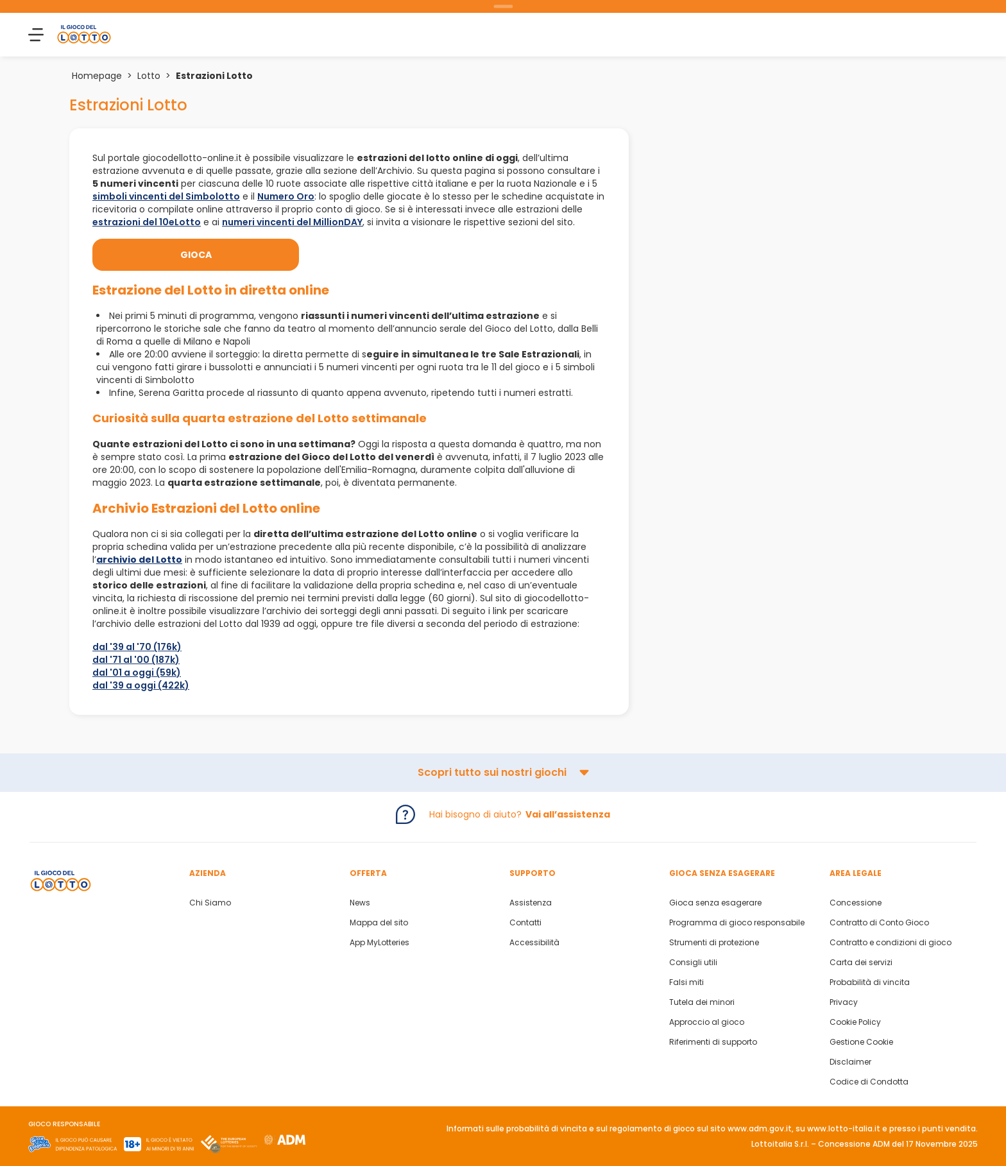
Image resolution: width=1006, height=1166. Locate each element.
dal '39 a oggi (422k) (140, 685)
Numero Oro (285, 196)
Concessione (856, 903)
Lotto (148, 76)
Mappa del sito (379, 923)
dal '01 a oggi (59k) (136, 672)
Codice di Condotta (869, 1082)
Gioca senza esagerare (715, 903)
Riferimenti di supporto (713, 1042)
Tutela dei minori (702, 1002)
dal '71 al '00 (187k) (136, 659)
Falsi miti (686, 982)
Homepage (97, 76)
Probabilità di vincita (870, 982)
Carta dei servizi (861, 962)
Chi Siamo (210, 903)
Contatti (525, 923)
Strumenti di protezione (714, 943)
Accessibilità (534, 943)
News (360, 903)
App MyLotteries (379, 943)
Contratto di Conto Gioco (879, 923)
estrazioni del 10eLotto (146, 222)
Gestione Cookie (861, 1042)
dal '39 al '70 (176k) (137, 646)
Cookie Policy (855, 1022)
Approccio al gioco (706, 1022)
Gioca (196, 254)
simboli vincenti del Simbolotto (166, 196)
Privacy (844, 1002)
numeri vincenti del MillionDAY (292, 222)
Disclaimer (850, 1062)
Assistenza (530, 903)
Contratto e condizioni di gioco (890, 943)
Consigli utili (693, 962)
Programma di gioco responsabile (737, 923)
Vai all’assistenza (567, 814)
